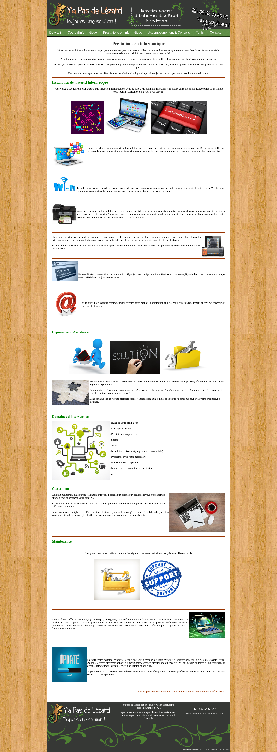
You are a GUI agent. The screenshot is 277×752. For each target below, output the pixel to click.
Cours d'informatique (82, 32)
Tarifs (200, 32)
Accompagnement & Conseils (169, 32)
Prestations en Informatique (122, 32)
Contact (215, 32)
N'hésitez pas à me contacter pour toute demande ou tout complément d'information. (180, 691)
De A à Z (55, 32)
